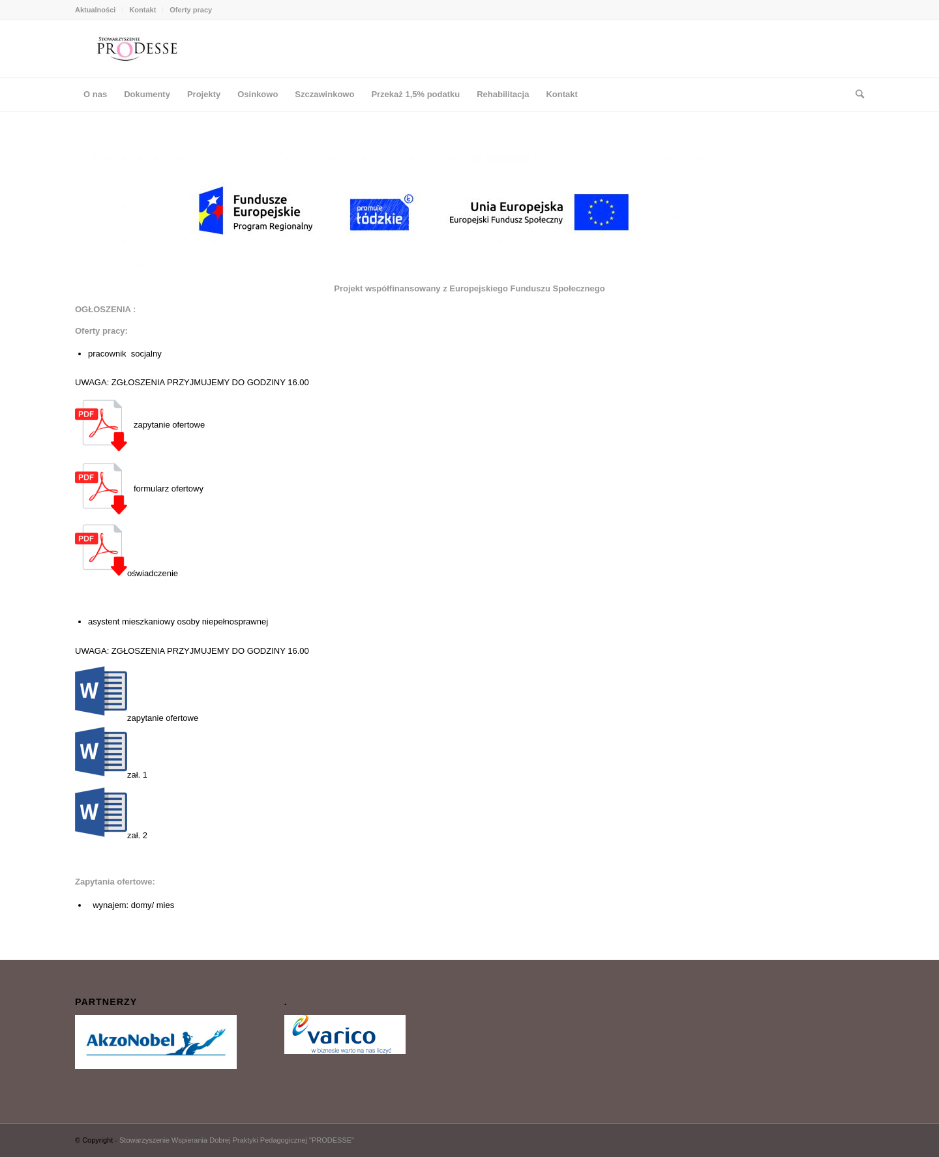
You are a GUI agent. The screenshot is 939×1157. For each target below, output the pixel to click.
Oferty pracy (191, 10)
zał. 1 (111, 753)
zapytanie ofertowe (162, 719)
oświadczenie (126, 552)
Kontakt (142, 10)
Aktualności (95, 10)
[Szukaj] (855, 94)
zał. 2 (111, 814)
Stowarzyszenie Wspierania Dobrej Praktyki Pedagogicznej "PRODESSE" (236, 1140)
